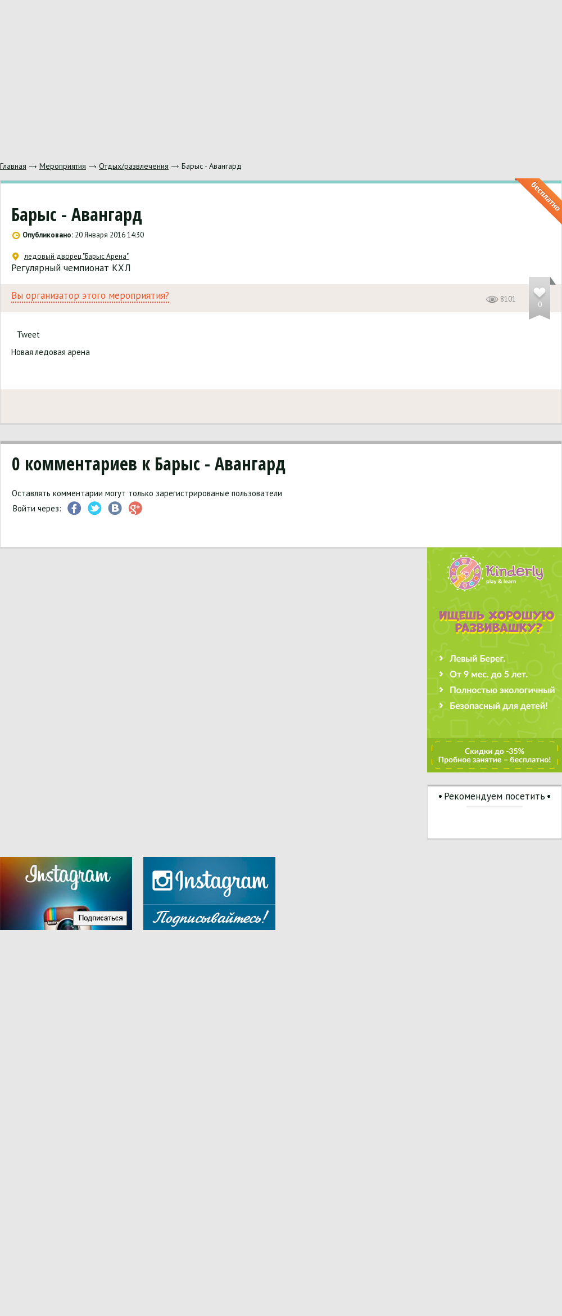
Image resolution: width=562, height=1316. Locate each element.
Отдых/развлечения (134, 166)
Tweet (28, 334)
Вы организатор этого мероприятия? (90, 296)
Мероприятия (62, 166)
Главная (13, 166)
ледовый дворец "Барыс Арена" (70, 256)
